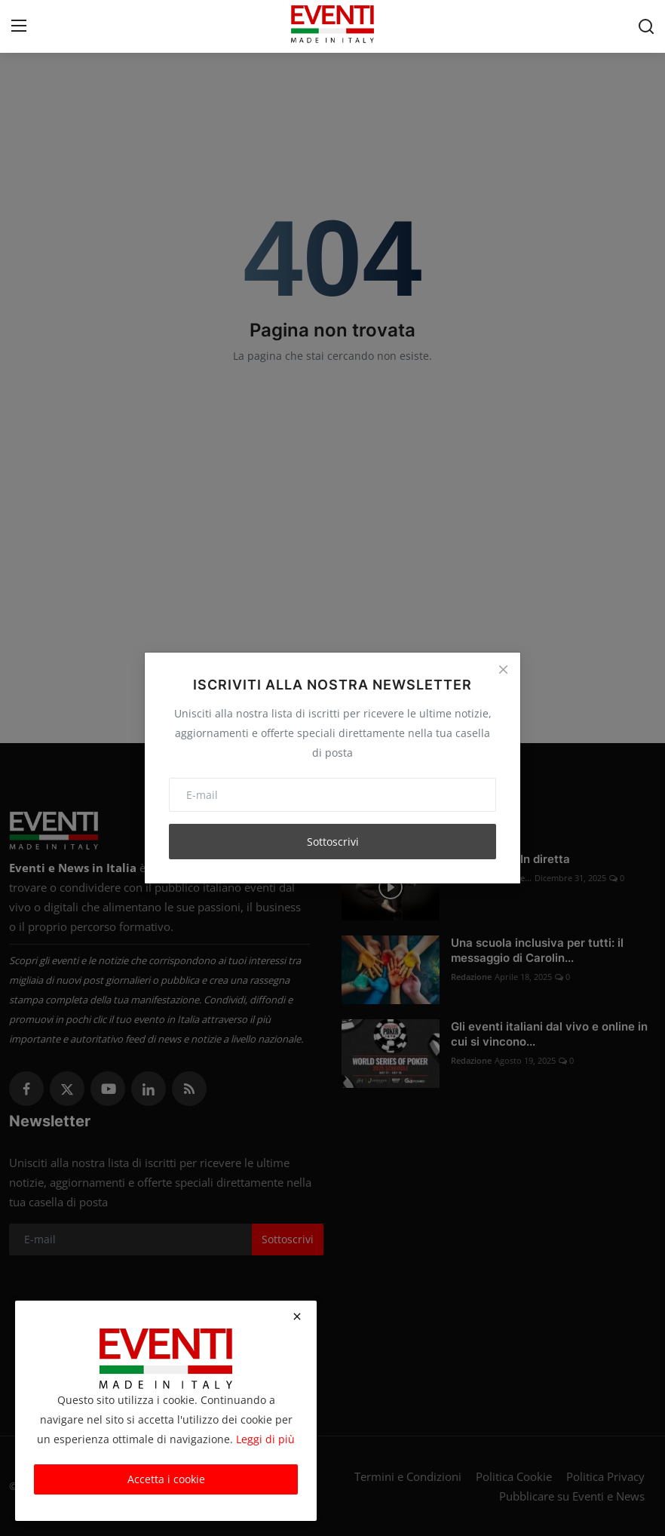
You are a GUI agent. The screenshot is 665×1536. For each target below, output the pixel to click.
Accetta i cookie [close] (166, 1479)
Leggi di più (265, 1439)
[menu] (19, 26)
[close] (297, 1316)
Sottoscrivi (333, 841)
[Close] (503, 670)
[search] (646, 26)
